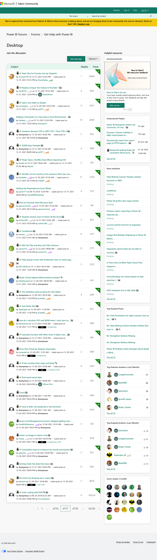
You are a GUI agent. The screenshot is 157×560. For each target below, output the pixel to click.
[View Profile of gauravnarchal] (25, 206)
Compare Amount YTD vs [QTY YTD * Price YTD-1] (44, 131)
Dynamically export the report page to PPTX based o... (120, 141)
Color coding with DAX (32, 492)
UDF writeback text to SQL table (121, 290)
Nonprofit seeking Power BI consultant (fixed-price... (122, 151)
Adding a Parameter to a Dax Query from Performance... (42, 117)
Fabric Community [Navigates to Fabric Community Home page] (28, 3)
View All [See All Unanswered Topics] (111, 158)
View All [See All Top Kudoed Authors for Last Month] (111, 468)
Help (135, 10)
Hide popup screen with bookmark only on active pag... (47, 259)
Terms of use (138, 542)
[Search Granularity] (79, 16)
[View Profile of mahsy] (21, 438)
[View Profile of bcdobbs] (41, 298)
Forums (44, 3)
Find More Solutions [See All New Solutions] (111, 298)
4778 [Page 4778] (75, 508)
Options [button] (92, 58)
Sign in (126, 10)
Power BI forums (17, 34)
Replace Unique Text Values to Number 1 (40, 87)
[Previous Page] (37, 509)
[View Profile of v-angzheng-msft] (54, 442)
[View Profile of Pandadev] (23, 177)
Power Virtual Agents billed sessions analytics (40, 277)
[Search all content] (122, 16)
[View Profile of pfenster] (22, 481)
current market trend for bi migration (124, 224)
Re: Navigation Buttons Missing (121, 335)
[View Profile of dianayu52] (42, 123)
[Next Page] (98, 509)
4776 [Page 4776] (55, 508)
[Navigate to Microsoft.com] (7, 3)
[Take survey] (115, 105)
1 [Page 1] (42, 508)
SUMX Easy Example (31, 145)
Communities (79, 3)
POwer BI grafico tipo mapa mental (123, 200)
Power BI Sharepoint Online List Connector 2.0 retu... (121, 126)
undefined (111, 190)
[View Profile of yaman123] (23, 248)
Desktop (110, 184)
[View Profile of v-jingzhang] (51, 327)
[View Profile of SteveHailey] (43, 80)
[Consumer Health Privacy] (34, 551)
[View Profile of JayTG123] (23, 91)
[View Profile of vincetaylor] (23, 106)
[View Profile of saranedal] (23, 352)
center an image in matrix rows (33, 435)
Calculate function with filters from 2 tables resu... (44, 334)
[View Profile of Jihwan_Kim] (48, 384)
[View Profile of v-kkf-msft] (40, 484)
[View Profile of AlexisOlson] (48, 94)
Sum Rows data (29, 306)
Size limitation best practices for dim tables (41, 291)
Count (22, 392)
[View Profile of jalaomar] (22, 453)
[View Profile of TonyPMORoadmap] (35, 195)
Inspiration (56, 3)
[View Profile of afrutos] (22, 234)
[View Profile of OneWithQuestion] (26, 424)
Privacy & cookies (123, 542)
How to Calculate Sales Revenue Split (36, 202)
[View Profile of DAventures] (23, 323)
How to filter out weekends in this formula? (41, 406)
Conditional (27, 231)
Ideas (67, 3)
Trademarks (151, 542)
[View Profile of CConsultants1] (44, 499)
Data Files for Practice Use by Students (39, 73)
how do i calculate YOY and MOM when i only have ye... (45, 320)
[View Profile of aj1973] (41, 109)
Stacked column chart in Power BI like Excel (42, 216)
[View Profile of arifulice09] (23, 220)
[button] (76, 59)
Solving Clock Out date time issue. (34, 463)
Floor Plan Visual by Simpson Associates (37, 349)
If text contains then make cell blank (38, 363)
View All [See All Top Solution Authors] (111, 413)
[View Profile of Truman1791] (24, 76)
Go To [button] (144, 10)
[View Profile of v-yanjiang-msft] (53, 369)
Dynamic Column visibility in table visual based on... (120, 133)
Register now (83, 24)
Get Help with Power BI (58, 34)
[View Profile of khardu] (21, 163)
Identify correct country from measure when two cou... (47, 174)
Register (116, 10)
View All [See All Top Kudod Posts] (111, 357)
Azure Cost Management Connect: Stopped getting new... (45, 421)
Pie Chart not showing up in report (35, 478)
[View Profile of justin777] (23, 191)
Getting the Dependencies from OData (33, 188)
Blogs (91, 3)
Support (112, 3)
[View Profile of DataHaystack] (24, 281)
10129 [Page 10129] (91, 508)
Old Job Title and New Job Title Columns (40, 245)
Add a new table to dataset (34, 102)
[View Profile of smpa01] (41, 180)
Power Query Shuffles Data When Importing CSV (44, 159)
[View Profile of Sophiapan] (23, 309)
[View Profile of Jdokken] (22, 120)
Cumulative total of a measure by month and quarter (46, 449)
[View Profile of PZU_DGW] (23, 266)
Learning (101, 3)
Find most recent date (32, 377)
